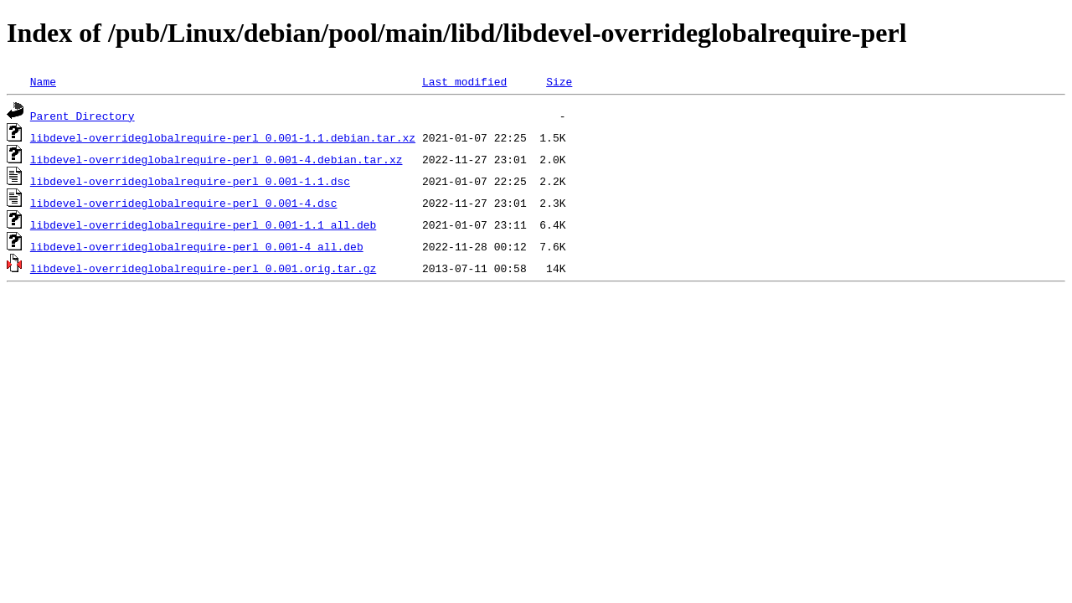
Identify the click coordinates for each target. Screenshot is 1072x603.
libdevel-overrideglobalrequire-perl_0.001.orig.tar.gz (203, 268)
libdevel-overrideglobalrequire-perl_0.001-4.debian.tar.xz (216, 159)
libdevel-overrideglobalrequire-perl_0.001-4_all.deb (196, 246)
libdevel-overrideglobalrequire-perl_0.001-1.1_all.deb (203, 224)
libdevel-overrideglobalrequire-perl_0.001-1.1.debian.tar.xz (222, 137)
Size (559, 81)
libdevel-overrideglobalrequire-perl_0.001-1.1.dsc (190, 180)
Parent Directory (82, 115)
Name (43, 81)
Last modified (464, 81)
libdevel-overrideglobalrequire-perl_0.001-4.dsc (184, 202)
